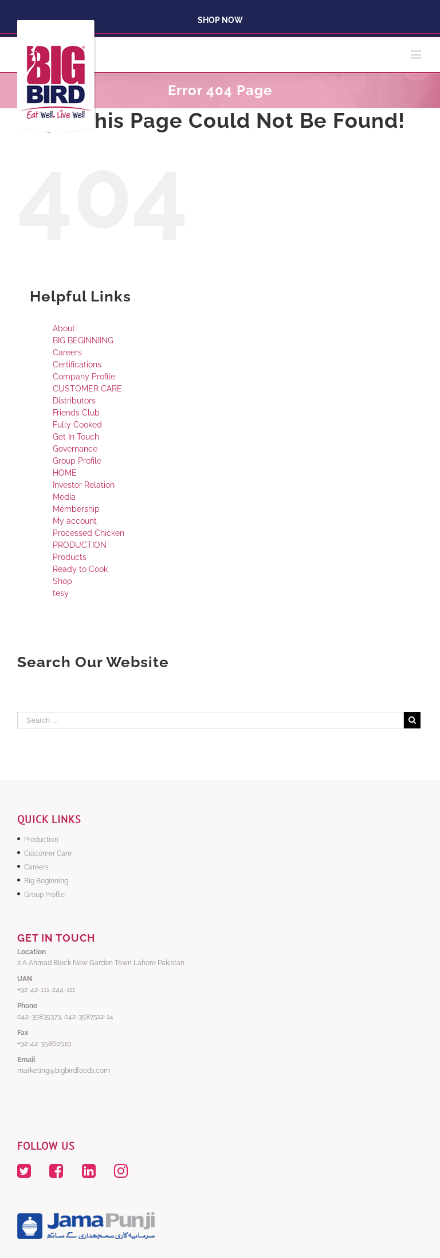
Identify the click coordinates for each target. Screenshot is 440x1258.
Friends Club (76, 412)
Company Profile (84, 376)
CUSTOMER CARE (87, 388)
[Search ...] (210, 720)
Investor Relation (84, 484)
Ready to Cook (80, 569)
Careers (67, 352)
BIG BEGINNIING (83, 340)
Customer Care (48, 853)
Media (64, 496)
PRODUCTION (80, 545)
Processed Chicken (88, 533)
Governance (75, 448)
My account (75, 521)
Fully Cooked (77, 424)
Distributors (74, 400)
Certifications (77, 364)
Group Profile (77, 460)
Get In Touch (76, 436)
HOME (65, 472)
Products (70, 557)
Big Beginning (46, 881)
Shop (62, 581)
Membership (76, 509)
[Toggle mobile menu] (417, 55)
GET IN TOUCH (56, 938)
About (64, 328)
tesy (61, 593)
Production (41, 840)
